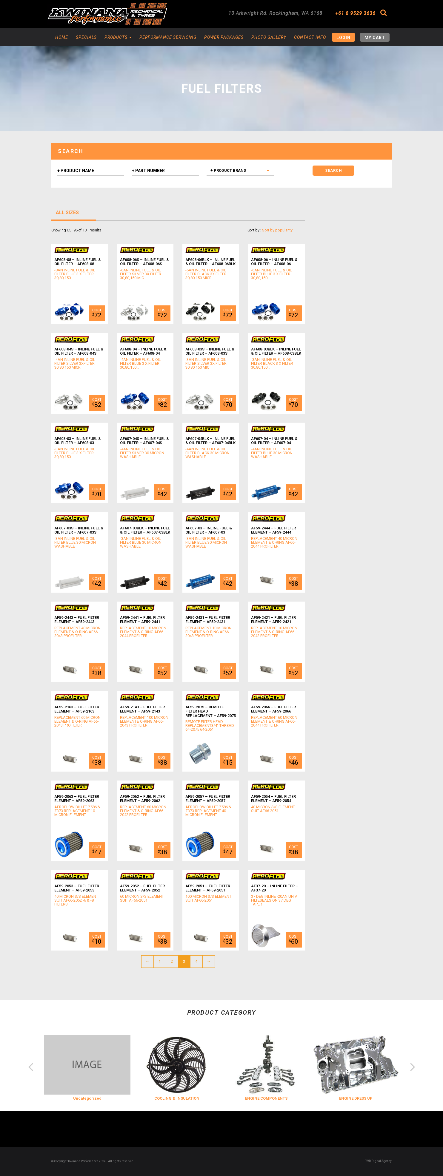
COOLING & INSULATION (176, 1098)
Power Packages (224, 37)
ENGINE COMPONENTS (266, 1098)
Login (343, 37)
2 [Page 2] (172, 961)
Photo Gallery (268, 37)
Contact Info (310, 37)
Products (118, 37)
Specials (86, 37)
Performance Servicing (167, 37)
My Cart (374, 37)
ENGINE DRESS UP (356, 1098)
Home (61, 37)
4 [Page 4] (196, 961)
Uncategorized (87, 1098)
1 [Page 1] (160, 961)
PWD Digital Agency (378, 1161)
